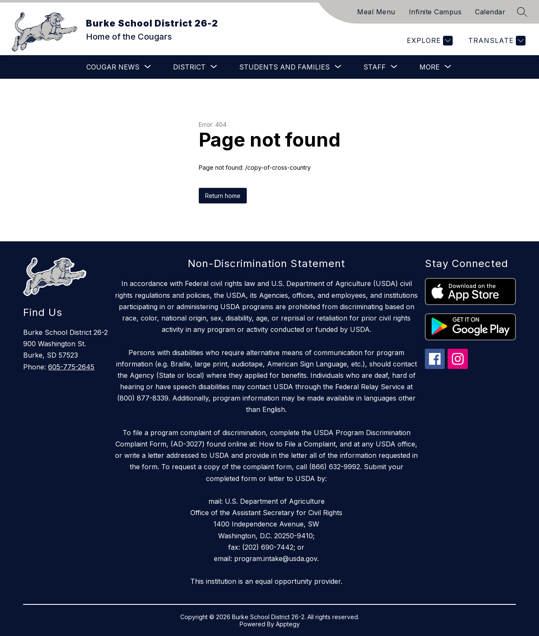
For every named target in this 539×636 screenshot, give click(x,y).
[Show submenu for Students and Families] (284, 67)
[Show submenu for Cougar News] (112, 67)
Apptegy (288, 624)
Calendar (490, 12)
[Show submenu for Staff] (374, 67)
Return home (222, 195)
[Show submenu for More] (429, 67)
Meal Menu (376, 12)
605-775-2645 (71, 367)
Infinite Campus (435, 12)
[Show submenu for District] (189, 67)
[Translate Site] (496, 40)
